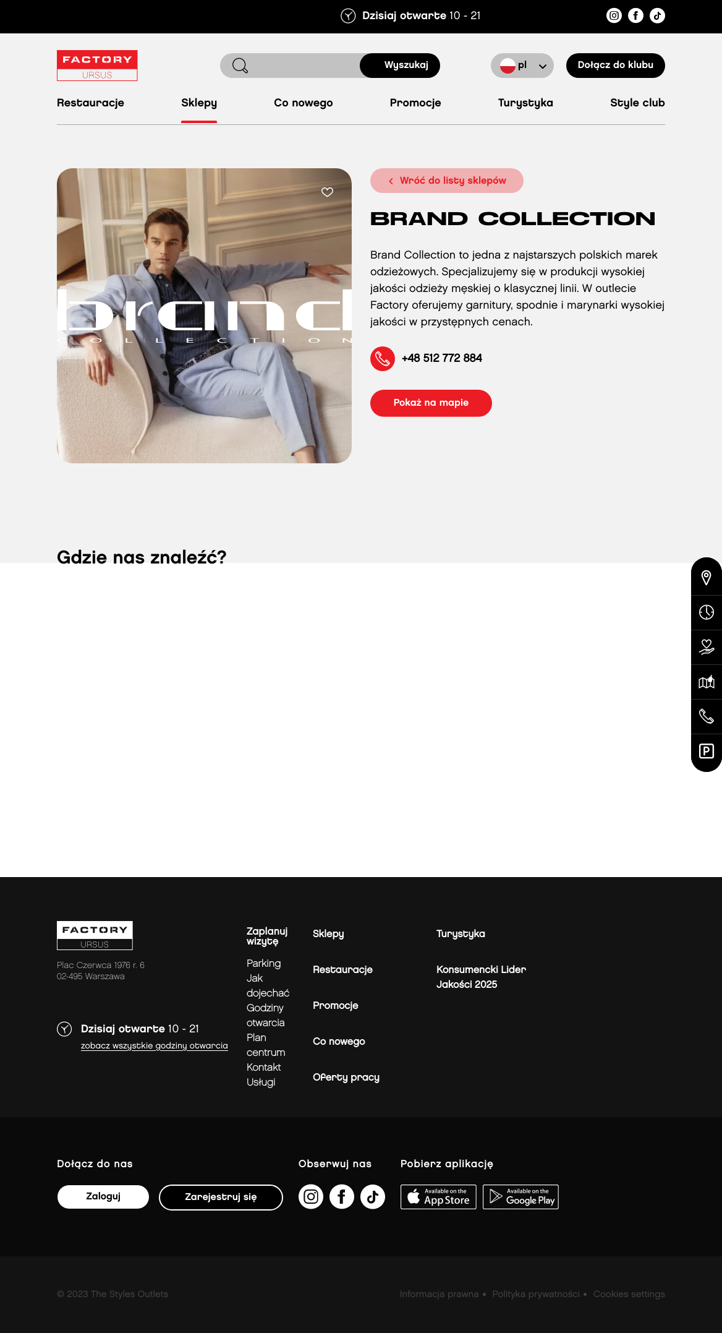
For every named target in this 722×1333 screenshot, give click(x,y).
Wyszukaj (406, 65)
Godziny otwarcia (266, 1016)
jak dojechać (268, 986)
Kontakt (264, 1068)
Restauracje (90, 103)
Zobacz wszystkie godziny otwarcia (154, 1046)
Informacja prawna (439, 1294)
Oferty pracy (346, 1077)
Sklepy (199, 103)
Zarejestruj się (221, 1197)
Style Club (637, 103)
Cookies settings (629, 1294)
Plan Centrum (266, 1046)
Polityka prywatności (536, 1294)
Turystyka (525, 103)
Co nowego (303, 103)
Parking (264, 964)
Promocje (415, 103)
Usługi (261, 1082)
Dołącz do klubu (615, 65)
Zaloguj (103, 1196)
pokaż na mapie (432, 403)
